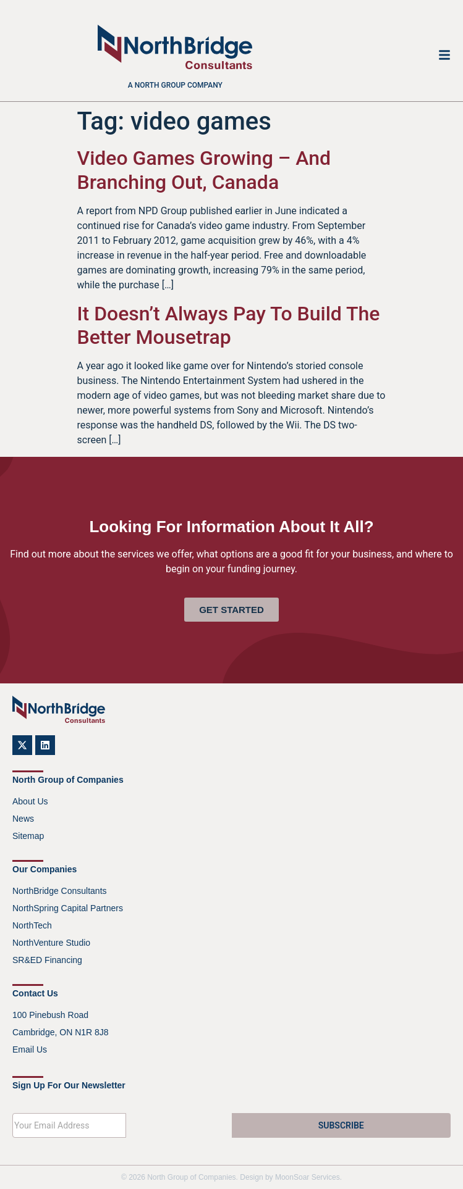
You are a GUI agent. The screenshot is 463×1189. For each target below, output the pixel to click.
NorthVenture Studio (51, 943)
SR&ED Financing (47, 960)
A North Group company (175, 85)
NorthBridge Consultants (59, 891)
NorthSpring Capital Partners (67, 908)
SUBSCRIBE (341, 1125)
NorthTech (32, 925)
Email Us (29, 1049)
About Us (30, 801)
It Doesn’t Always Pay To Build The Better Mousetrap (228, 325)
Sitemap (28, 836)
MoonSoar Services (307, 1177)
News (23, 819)
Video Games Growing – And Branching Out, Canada (204, 169)
